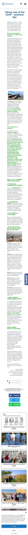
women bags (17, 340)
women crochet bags (12, 341)
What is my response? (14, 446)
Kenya (8, 361)
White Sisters (17, 390)
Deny (14, 530)
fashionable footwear (16, 355)
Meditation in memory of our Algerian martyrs (14, 427)
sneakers (9, 357)
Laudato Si (18, 388)
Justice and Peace (10, 388)
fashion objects (11, 347)
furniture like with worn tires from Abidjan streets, (14, 354)
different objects (11, 345)
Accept (14, 526)
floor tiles (12, 353)
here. (8, 367)
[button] (26, 512)
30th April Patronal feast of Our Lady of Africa (14, 464)
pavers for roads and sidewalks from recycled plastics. (13, 334)
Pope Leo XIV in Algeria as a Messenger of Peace (14, 503)
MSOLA (11, 390)
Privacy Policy (14, 533)
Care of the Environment (15, 382)
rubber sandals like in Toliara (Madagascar (14, 359)
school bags (10, 340)
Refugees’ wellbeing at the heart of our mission (14, 484)
